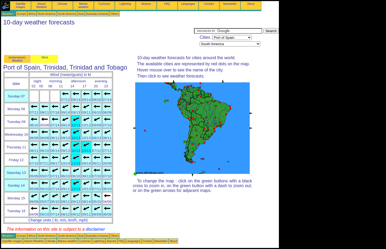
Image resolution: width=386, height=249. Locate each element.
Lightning (125, 3)
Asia (81, 13)
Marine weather (83, 5)
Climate (62, 3)
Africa (32, 13)
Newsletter (229, 3)
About (251, 3)
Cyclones (104, 3)
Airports (146, 3)
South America (67, 13)
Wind (44, 57)
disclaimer (95, 229)
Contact (209, 3)
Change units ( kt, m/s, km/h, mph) (58, 220)
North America (47, 13)
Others (114, 13)
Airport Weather (41, 5)
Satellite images (21, 5)
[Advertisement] (97, 40)
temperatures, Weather (17, 59)
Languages (188, 3)
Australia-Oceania (97, 13)
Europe (21, 13)
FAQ (167, 3)
